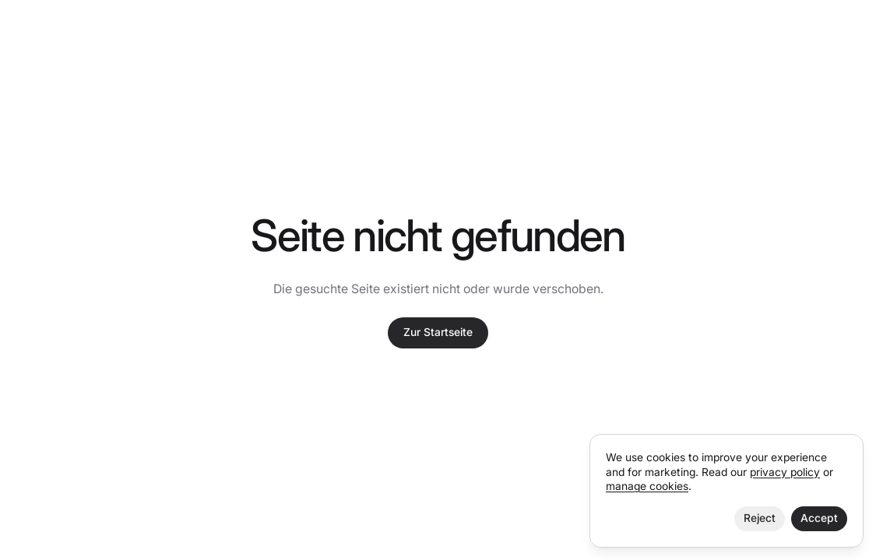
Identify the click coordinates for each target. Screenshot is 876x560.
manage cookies (647, 486)
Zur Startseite (438, 332)
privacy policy (785, 472)
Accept (819, 518)
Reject (760, 518)
